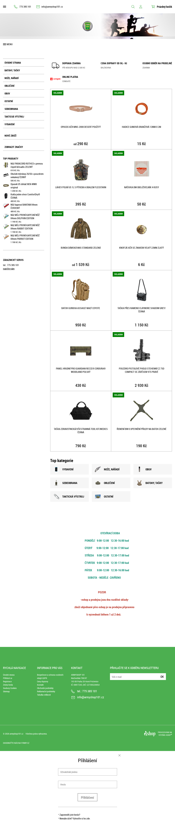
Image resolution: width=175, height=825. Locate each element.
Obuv (7, 93)
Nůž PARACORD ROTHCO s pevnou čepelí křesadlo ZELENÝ (27, 165)
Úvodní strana (13, 62)
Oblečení (9, 85)
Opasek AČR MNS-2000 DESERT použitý (81, 127)
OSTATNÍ (104, 496)
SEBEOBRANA (65, 483)
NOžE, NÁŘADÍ (107, 469)
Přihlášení (87, 797)
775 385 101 (25, 6)
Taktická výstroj (14, 116)
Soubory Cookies (10, 688)
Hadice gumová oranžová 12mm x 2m (141, 127)
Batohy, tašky (12, 70)
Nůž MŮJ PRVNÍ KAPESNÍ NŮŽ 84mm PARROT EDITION (25, 237)
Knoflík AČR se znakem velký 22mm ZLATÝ (141, 247)
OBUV (144, 469)
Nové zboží (10, 135)
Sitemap (6, 691)
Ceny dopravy (42, 681)
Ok (162, 677)
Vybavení (10, 124)
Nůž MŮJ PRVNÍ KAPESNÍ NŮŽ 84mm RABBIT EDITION (25, 227)
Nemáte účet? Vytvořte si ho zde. (75, 818)
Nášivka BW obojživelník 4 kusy (141, 187)
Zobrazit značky (14, 147)
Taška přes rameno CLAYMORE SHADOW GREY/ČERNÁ (142, 309)
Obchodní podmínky (45, 688)
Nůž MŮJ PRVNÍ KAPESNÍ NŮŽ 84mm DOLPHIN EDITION (25, 216)
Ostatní (9, 101)
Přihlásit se (7, 678)
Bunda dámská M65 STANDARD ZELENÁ (81, 247)
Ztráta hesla (8, 684)
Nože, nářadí (12, 78)
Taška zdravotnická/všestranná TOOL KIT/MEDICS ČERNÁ (81, 430)
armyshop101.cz (16, 733)
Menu (10, 44)
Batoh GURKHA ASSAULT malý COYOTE (80, 308)
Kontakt (40, 684)
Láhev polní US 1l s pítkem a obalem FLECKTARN (80, 187)
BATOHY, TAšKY (149, 483)
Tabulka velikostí (44, 694)
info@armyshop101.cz (52, 6)
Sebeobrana (11, 109)
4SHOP (169, 735)
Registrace (7, 681)
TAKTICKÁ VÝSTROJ (68, 496)
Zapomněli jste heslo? (70, 814)
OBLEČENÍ (105, 483)
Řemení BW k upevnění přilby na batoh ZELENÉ (141, 429)
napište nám (9, 268)
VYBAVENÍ (63, 469)
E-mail (112, 674)
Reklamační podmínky (46, 691)
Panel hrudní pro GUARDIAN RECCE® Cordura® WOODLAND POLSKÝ (81, 370)
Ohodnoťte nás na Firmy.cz (16, 742)
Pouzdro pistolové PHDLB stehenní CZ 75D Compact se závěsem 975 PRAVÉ (141, 370)
